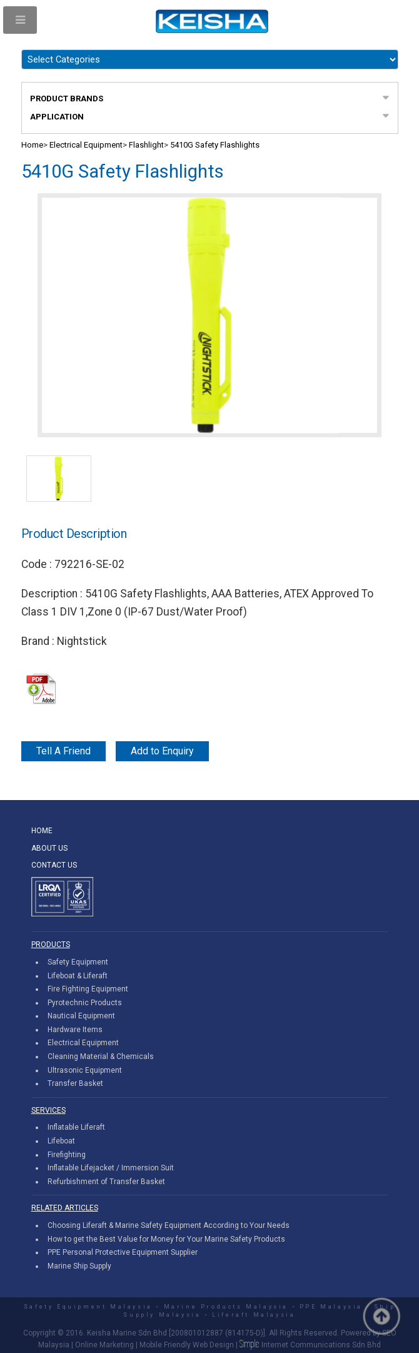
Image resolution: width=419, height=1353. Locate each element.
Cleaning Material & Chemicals (101, 1056)
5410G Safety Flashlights (215, 144)
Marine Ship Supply (79, 1266)
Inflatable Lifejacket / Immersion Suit (111, 1167)
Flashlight (146, 144)
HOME (42, 830)
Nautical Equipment (81, 1015)
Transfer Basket (75, 1083)
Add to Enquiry (162, 751)
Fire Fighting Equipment (88, 989)
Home (32, 144)
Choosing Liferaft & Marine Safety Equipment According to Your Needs (169, 1225)
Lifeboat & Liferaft (78, 975)
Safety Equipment (78, 962)
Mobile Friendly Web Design (186, 1344)
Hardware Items (75, 1029)
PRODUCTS (50, 944)
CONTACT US (54, 865)
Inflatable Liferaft (76, 1127)
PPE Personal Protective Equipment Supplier (123, 1252)
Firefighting (67, 1154)
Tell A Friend (63, 751)
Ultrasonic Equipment (85, 1070)
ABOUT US (49, 848)
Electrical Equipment (86, 144)
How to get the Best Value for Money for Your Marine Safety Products (166, 1239)
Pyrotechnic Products (85, 1002)
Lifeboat (61, 1141)
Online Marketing (104, 1344)
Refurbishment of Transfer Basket (106, 1181)
